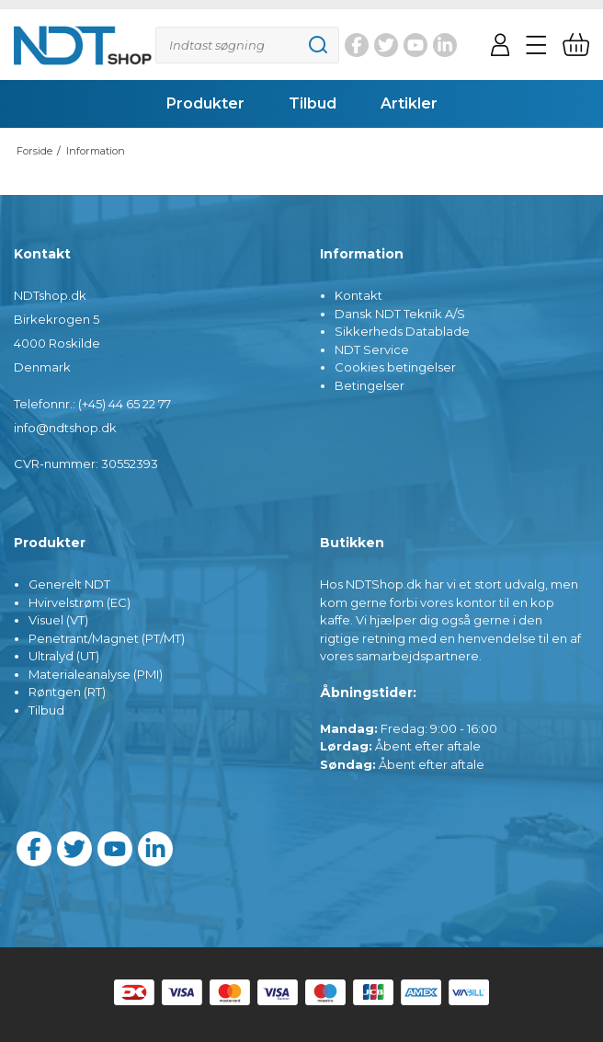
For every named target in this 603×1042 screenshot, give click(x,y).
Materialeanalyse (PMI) (95, 674)
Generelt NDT (69, 584)
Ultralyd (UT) (63, 655)
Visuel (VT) (58, 620)
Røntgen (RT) (67, 691)
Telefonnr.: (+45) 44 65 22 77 (92, 403)
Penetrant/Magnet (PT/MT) (106, 638)
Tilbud (46, 710)
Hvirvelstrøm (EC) (79, 602)
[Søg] (247, 45)
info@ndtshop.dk (65, 427)
